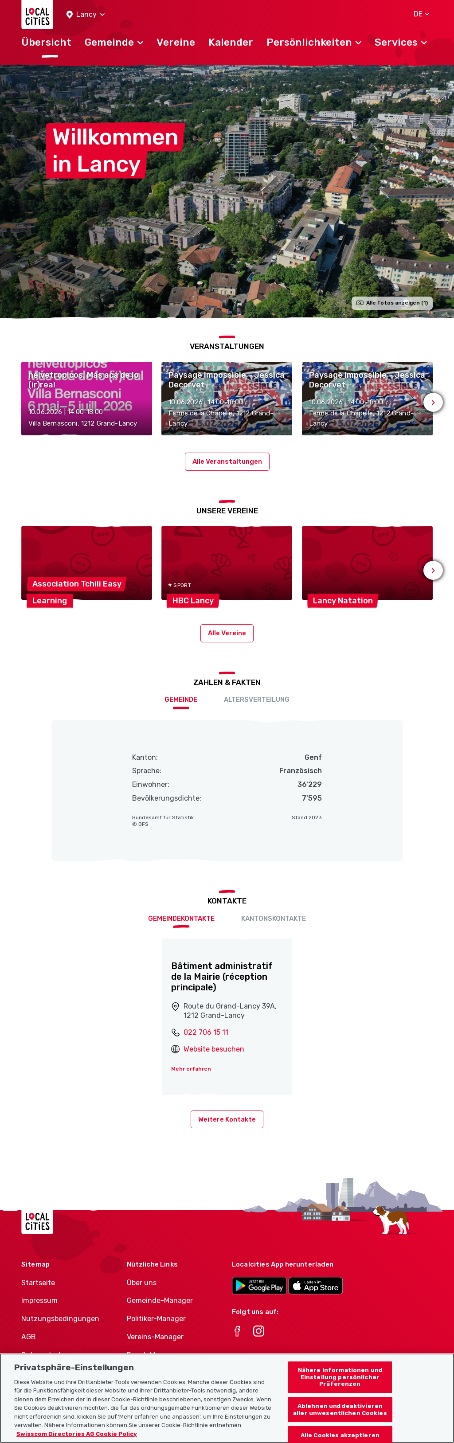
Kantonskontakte (273, 919)
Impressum (39, 1300)
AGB (28, 1337)
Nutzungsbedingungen (60, 1318)
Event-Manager (153, 1355)
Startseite (38, 1283)
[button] (86, 15)
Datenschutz (43, 1355)
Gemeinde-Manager (160, 1300)
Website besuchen (214, 1049)
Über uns (142, 1283)
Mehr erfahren (191, 1069)
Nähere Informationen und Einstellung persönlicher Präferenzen (340, 1389)
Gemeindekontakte (181, 919)
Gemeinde (180, 700)
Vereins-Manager (155, 1337)
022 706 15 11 (206, 1032)
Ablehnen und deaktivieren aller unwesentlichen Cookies (340, 1422)
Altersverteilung (257, 700)
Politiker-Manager (156, 1318)
